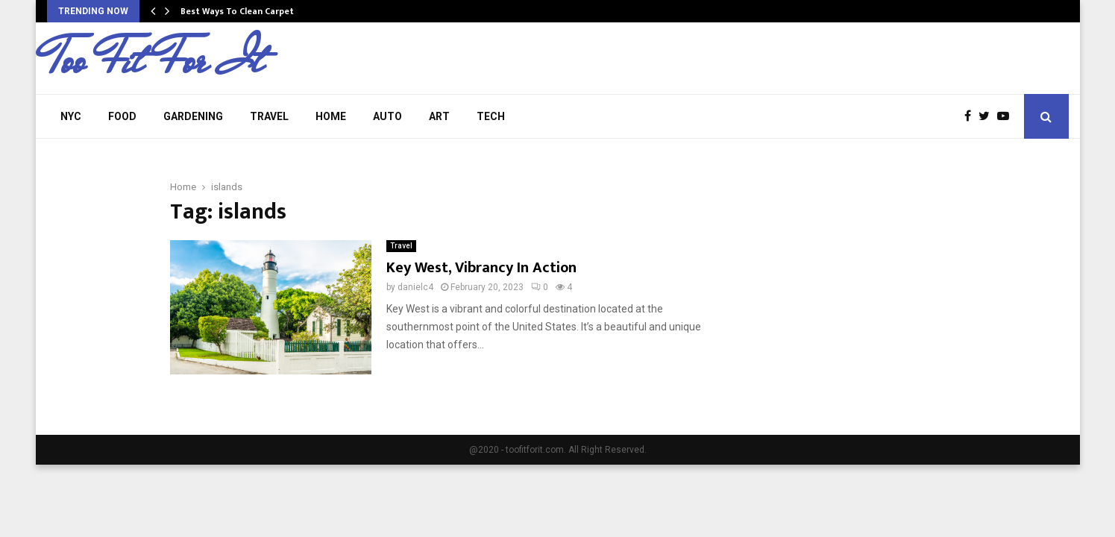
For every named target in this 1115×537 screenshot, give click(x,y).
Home (330, 116)
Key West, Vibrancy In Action (481, 267)
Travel (269, 116)
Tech (491, 116)
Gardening (193, 116)
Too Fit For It (155, 60)
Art (439, 116)
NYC (70, 116)
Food (122, 116)
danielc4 (415, 287)
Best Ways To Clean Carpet (237, 11)
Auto (387, 116)
